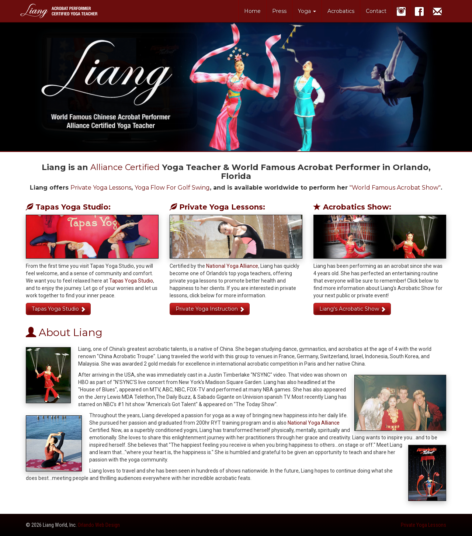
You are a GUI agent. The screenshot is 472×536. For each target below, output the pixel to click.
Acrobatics (340, 11)
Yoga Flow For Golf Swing (172, 187)
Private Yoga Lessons (100, 187)
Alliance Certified (125, 167)
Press (279, 11)
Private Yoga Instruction (210, 308)
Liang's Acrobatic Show (352, 308)
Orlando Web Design (99, 525)
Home (252, 11)
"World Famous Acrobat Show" (395, 187)
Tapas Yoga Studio (131, 281)
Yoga (307, 11)
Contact (376, 11)
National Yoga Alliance (232, 266)
